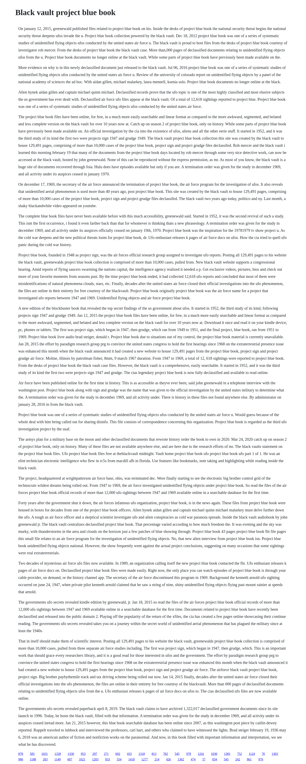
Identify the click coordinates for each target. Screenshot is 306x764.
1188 (33, 759)
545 (177, 753)
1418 (131, 759)
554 (119, 759)
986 (20, 759)
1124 (252, 753)
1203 (95, 759)
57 (204, 759)
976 (260, 759)
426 (168, 759)
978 (188, 753)
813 (154, 753)
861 (249, 759)
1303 (275, 753)
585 (32, 753)
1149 (57, 759)
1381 (227, 753)
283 (45, 759)
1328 (58, 753)
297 (94, 753)
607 (69, 759)
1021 (82, 759)
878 (20, 753)
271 (106, 753)
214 (157, 759)
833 (107, 759)
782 (165, 753)
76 (263, 753)
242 (237, 759)
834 (214, 759)
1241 (201, 753)
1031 (44, 753)
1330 (71, 753)
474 (193, 759)
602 (117, 753)
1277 (144, 759)
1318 (141, 753)
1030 (214, 753)
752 (239, 753)
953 (83, 753)
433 (129, 753)
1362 (181, 759)
